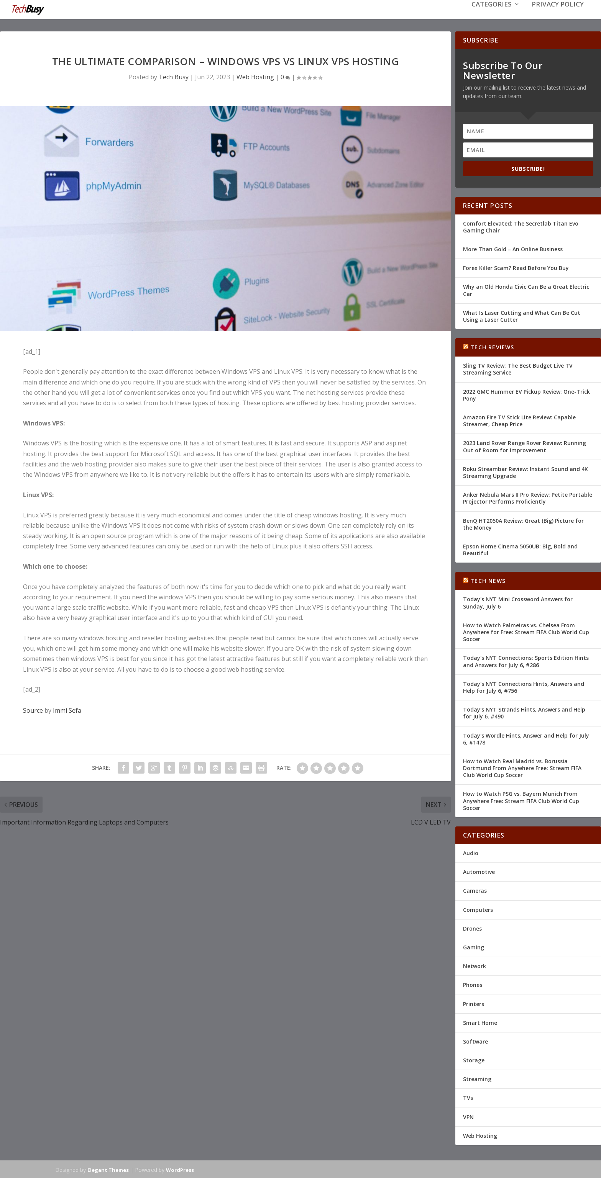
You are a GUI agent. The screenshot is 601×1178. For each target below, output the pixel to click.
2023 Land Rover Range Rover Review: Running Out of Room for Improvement (524, 445)
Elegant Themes (108, 1169)
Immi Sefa (67, 709)
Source (33, 709)
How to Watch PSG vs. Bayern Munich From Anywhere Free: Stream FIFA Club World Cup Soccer (521, 799)
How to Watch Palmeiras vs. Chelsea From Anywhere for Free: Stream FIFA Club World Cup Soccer (526, 631)
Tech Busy (174, 76)
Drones (472, 927)
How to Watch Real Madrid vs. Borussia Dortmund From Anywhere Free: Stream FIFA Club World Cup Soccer (522, 767)
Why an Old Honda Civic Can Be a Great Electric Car (526, 289)
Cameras (475, 889)
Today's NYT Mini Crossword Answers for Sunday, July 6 (518, 602)
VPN (468, 1116)
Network (474, 965)
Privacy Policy (558, 16)
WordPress (180, 1169)
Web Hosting (255, 76)
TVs (468, 1097)
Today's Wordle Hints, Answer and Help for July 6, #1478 (526, 738)
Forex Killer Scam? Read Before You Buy (516, 267)
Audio (470, 852)
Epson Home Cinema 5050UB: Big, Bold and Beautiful (520, 549)
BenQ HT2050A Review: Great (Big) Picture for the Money (523, 523)
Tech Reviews (492, 346)
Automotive (479, 871)
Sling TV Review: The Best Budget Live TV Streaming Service (518, 368)
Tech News (488, 580)
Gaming (473, 946)
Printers (473, 1002)
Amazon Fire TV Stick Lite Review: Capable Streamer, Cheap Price (519, 420)
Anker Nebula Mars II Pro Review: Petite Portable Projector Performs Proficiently (527, 497)
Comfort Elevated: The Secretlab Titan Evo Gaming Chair (520, 226)
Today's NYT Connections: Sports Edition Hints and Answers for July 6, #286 (526, 660)
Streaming (477, 1078)
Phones (472, 984)
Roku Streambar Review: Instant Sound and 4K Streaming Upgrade (525, 472)
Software (475, 1040)
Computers (478, 909)
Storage (473, 1059)
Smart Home (480, 1022)
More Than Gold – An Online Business (513, 248)
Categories (491, 16)
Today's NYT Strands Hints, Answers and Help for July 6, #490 (524, 712)
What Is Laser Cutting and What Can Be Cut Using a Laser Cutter (521, 315)
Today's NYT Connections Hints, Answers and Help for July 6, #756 (523, 686)
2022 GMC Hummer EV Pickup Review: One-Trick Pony (526, 394)
